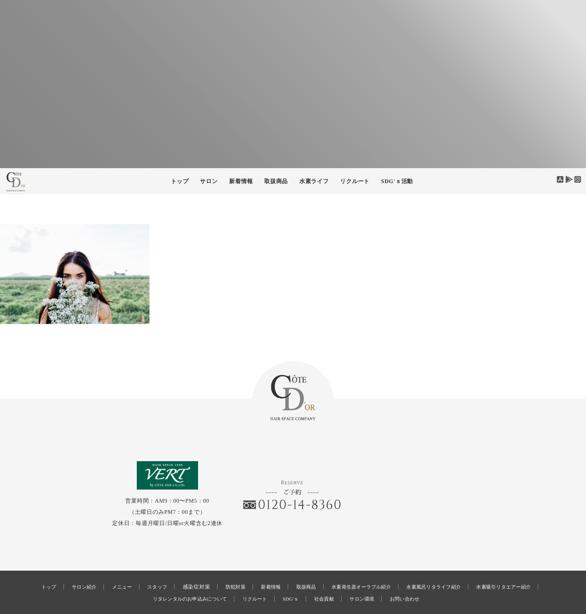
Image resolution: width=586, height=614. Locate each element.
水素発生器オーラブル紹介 (363, 566)
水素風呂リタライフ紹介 (441, 566)
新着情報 (266, 566)
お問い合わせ (414, 578)
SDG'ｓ (292, 578)
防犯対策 (228, 566)
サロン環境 (368, 578)
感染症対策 (188, 566)
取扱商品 (276, 181)
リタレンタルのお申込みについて (183, 578)
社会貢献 (328, 578)
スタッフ (147, 566)
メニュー (110, 566)
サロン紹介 (70, 566)
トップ (179, 181)
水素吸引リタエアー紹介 (518, 566)
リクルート (355, 181)
